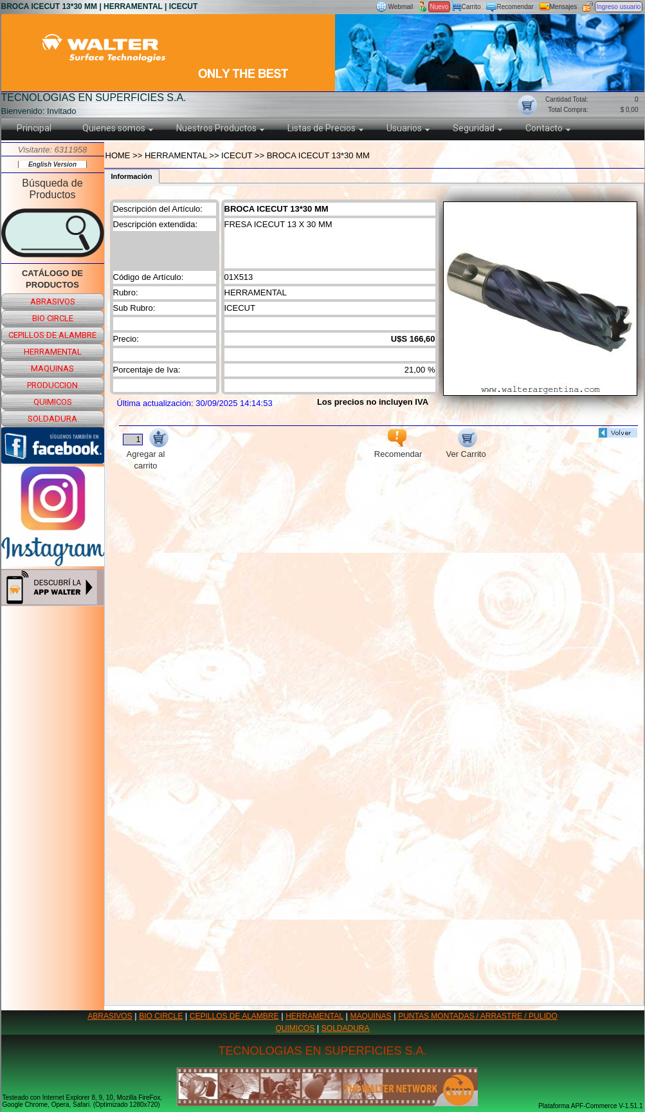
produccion (52, 385)
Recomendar (515, 6)
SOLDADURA (346, 1028)
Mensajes (563, 6)
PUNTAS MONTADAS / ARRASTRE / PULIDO (478, 1016)
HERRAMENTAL (314, 1016)
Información (131, 176)
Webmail (400, 6)
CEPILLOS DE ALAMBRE (234, 1016)
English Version (52, 164)
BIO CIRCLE (161, 1016)
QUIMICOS (295, 1028)
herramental (53, 352)
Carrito (471, 6)
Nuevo (439, 6)
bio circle (52, 318)
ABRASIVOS (109, 1016)
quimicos (52, 402)
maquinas (52, 368)
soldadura (52, 418)
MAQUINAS (371, 1016)
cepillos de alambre (52, 335)
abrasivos (52, 301)
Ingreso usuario (619, 6)
